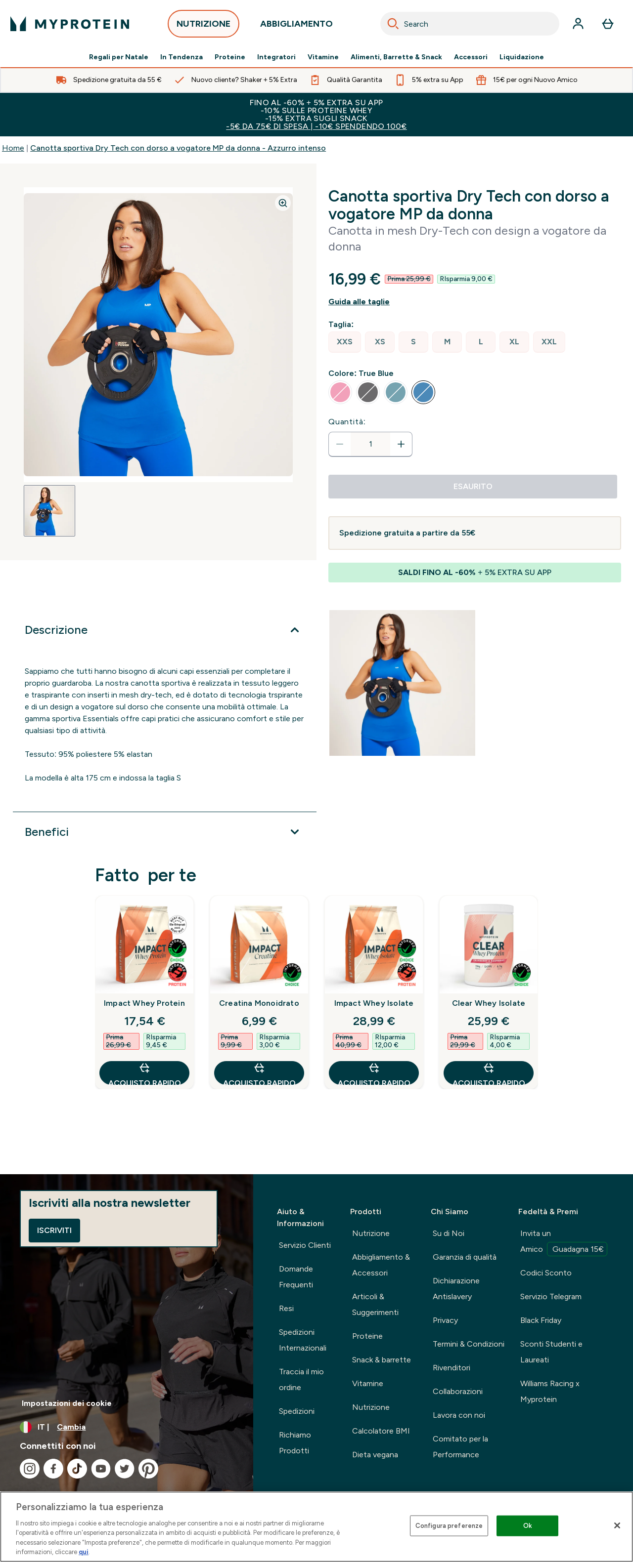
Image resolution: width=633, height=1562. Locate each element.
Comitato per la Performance (460, 1446)
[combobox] (469, 24)
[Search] (393, 24)
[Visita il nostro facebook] (53, 1469)
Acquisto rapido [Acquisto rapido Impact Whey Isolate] (374, 1073)
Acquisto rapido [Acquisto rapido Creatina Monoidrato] (259, 1073)
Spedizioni (297, 1411)
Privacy (445, 1320)
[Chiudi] (617, 1525)
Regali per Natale (118, 57)
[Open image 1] (49, 510)
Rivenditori (451, 1367)
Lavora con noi (459, 1415)
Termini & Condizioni (468, 1344)
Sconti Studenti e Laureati (551, 1351)
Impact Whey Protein (144, 1003)
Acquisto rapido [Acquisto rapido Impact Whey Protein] (144, 1073)
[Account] (578, 24)
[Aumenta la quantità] (401, 444)
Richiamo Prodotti (295, 1442)
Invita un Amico (563, 1242)
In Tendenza (181, 57)
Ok (527, 1525)
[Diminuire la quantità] (340, 444)
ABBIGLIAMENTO (296, 26)
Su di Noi (448, 1233)
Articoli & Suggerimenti (375, 1304)
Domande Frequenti (296, 1276)
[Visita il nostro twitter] (125, 1469)
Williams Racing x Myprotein (550, 1391)
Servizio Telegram (551, 1296)
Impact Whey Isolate (374, 1003)
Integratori (276, 57)
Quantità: (347, 421)
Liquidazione (521, 57)
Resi (286, 1308)
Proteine (230, 57)
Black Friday (540, 1320)
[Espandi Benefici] (164, 832)
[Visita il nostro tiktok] (77, 1469)
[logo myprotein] (69, 23)
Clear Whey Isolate (489, 1003)
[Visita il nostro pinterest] (148, 1469)
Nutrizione (371, 1233)
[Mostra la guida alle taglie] (474, 302)
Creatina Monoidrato (259, 1003)
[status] (370, 444)
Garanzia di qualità (465, 1257)
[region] (316, 1526)
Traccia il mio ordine (301, 1379)
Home (13, 148)
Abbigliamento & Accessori (381, 1264)
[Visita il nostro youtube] (101, 1469)
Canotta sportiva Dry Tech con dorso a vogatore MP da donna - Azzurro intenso (178, 148)
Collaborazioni (458, 1391)
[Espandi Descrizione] (164, 630)
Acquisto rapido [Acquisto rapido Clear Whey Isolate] (488, 1073)
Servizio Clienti (305, 1245)
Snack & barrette (381, 1359)
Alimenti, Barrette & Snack (396, 57)
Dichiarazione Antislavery (456, 1288)
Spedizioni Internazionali (302, 1340)
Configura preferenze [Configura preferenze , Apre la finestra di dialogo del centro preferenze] (449, 1525)
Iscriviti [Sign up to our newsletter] (54, 1230)
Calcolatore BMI (381, 1431)
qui (84, 1552)
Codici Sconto (546, 1272)
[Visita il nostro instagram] (30, 1469)
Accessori (471, 57)
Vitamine (323, 57)
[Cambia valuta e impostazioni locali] (126, 1427)
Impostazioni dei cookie (67, 1403)
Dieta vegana (375, 1454)
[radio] (344, 342)
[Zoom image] (283, 203)
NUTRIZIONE (203, 26)
